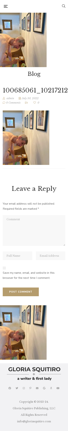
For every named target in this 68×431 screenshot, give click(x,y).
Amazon (51, 388)
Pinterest (30, 388)
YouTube (58, 388)
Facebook (10, 388)
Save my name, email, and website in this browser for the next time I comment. (29, 275)
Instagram (24, 388)
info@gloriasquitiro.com (34, 421)
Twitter (17, 388)
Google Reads (44, 388)
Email (37, 388)
